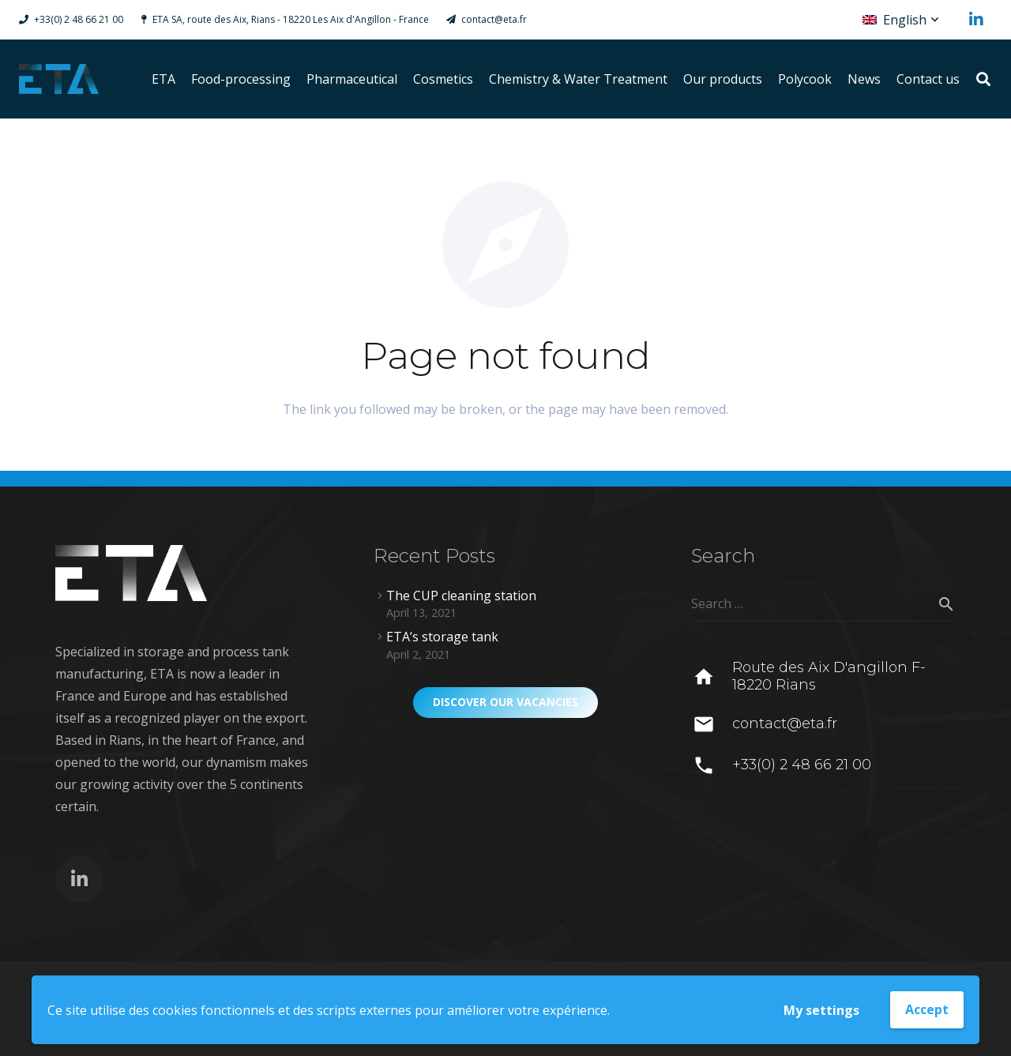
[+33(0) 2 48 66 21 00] (711, 765)
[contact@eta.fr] (711, 724)
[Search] (983, 79)
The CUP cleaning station (461, 595)
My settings (821, 1010)
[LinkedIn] (976, 20)
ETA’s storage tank (442, 636)
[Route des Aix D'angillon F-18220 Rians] (711, 677)
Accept (927, 1009)
